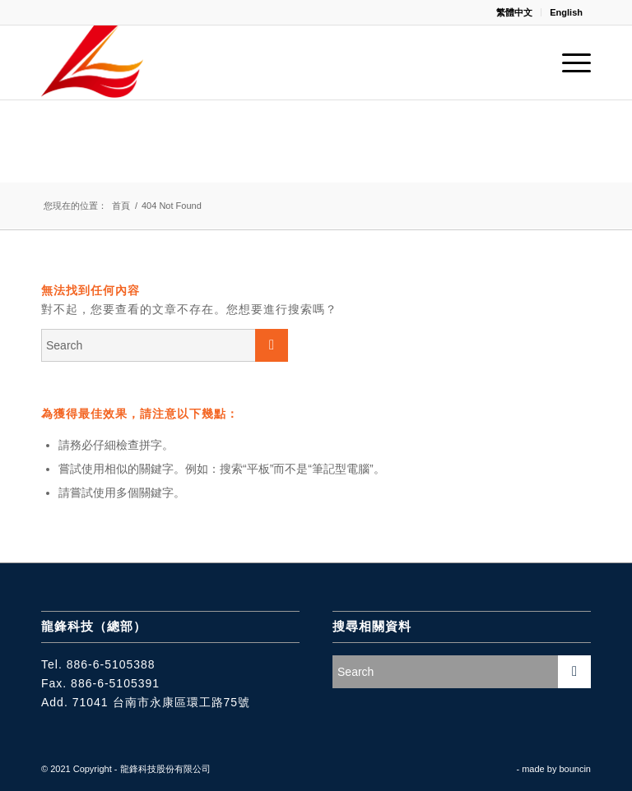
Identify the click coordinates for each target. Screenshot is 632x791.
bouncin (575, 769)
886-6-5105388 (111, 664)
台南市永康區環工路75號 (182, 702)
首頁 (121, 205)
